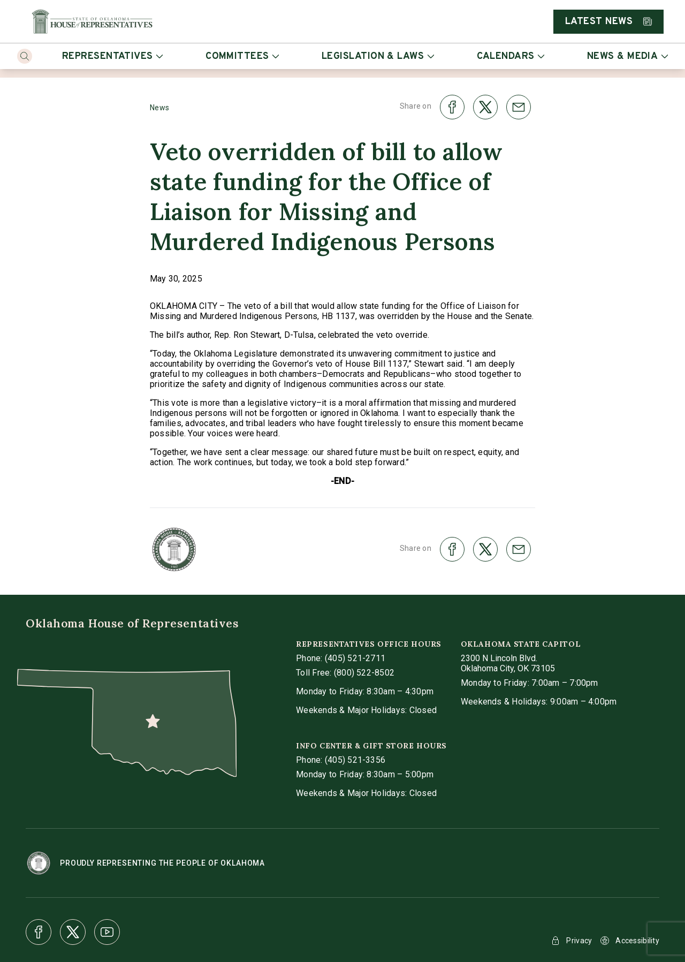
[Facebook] (38, 932)
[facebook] (38, 932)
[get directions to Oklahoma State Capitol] (508, 663)
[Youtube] (107, 932)
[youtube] (107, 932)
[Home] (92, 21)
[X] (73, 932)
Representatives (112, 56)
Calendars (510, 56)
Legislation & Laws (378, 56)
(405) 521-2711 (355, 658)
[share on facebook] (452, 107)
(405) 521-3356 (355, 760)
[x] (73, 932)
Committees (242, 56)
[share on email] (518, 107)
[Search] (25, 56)
